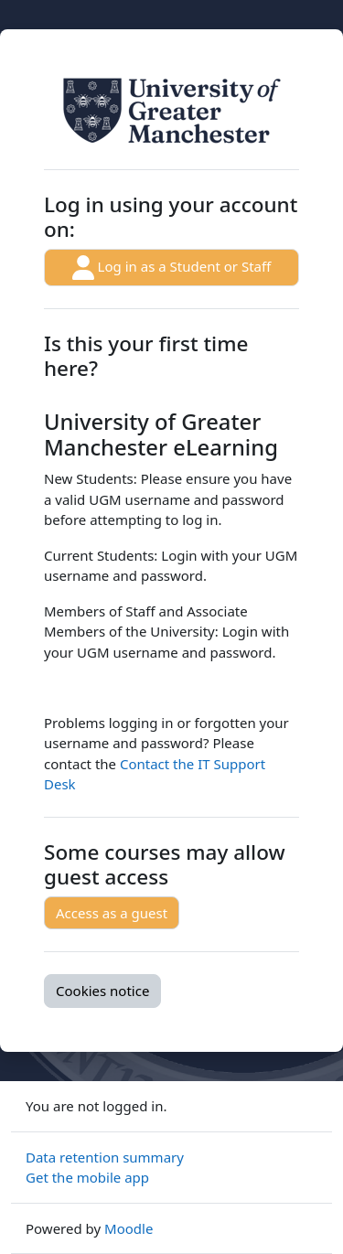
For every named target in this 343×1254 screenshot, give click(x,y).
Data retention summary (105, 1157)
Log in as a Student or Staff (172, 267)
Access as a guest (111, 913)
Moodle (128, 1228)
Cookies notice (102, 990)
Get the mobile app (87, 1177)
